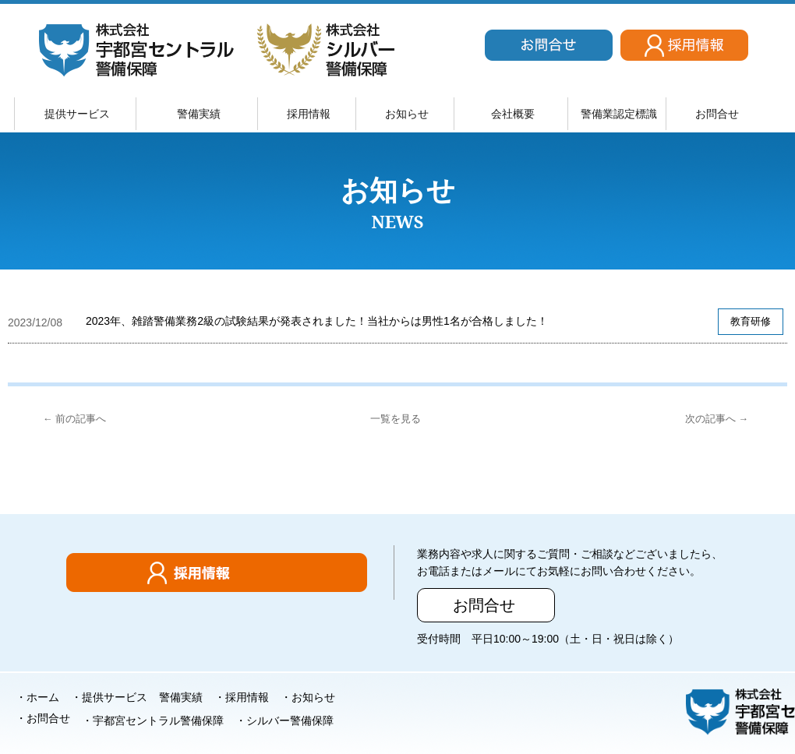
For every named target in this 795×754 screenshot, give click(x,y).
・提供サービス (109, 697)
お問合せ (717, 113)
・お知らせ (308, 697)
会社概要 (513, 113)
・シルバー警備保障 (284, 720)
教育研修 (750, 321)
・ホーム (37, 697)
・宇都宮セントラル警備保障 (153, 720)
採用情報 (308, 113)
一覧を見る (395, 419)
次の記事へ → (716, 419)
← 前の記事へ (74, 419)
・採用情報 (241, 697)
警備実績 (199, 113)
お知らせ (407, 113)
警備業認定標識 (619, 113)
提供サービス (77, 113)
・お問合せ (43, 718)
